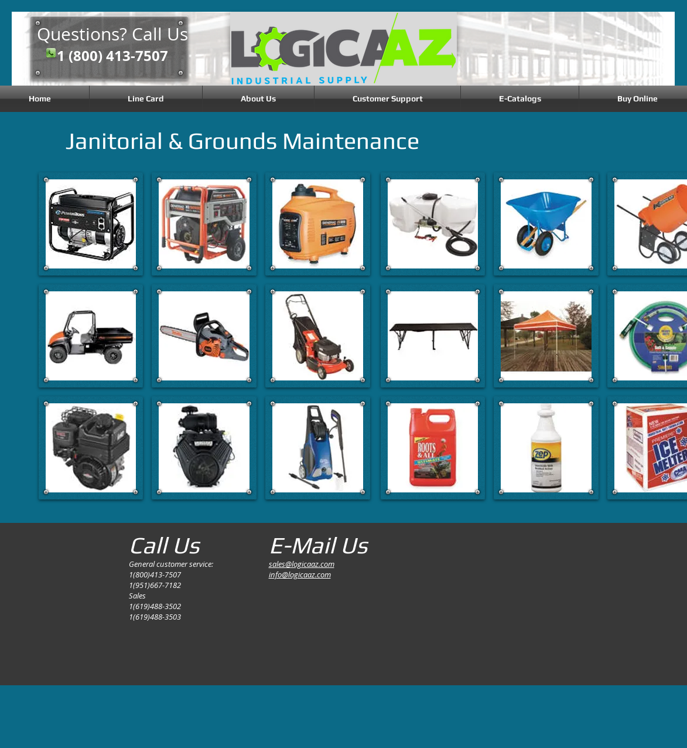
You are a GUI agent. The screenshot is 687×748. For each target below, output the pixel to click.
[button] (91, 224)
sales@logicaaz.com (301, 564)
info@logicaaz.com (300, 574)
